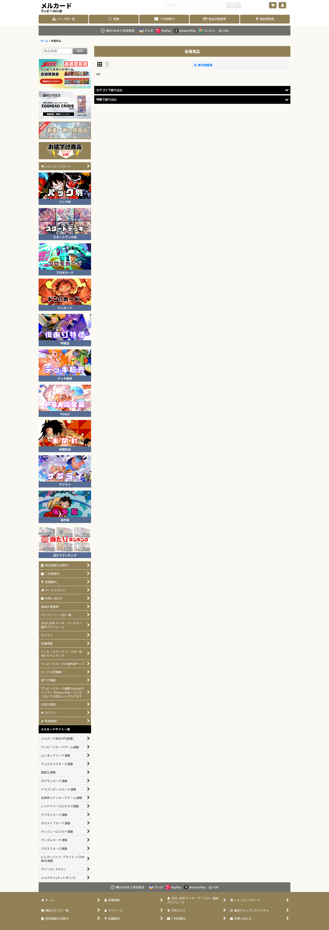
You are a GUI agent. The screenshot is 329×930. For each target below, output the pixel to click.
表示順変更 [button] (203, 65)
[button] (192, 90)
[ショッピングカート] (273, 5)
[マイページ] (282, 5)
